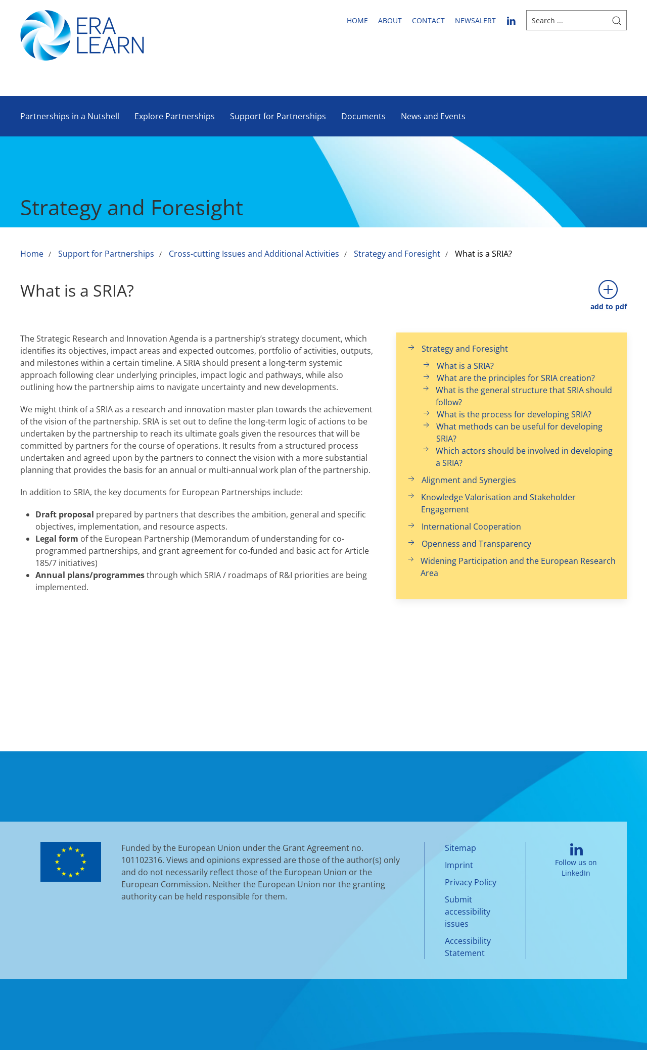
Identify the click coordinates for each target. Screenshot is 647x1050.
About (390, 20)
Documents (363, 116)
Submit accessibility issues (467, 911)
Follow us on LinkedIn (576, 861)
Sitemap (460, 847)
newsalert (475, 20)
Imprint (459, 865)
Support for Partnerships (278, 116)
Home (357, 20)
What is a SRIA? (483, 253)
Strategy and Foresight (397, 253)
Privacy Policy (470, 882)
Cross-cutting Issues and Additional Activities (254, 253)
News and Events (433, 116)
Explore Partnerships (174, 116)
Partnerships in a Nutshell (69, 116)
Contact (428, 20)
